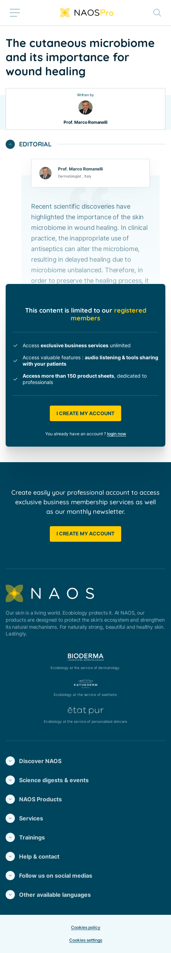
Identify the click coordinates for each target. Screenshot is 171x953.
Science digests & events (47, 780)
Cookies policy (85, 927)
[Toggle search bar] (157, 13)
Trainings (25, 837)
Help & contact (32, 856)
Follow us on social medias (49, 875)
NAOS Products (34, 799)
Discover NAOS (33, 761)
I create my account (85, 413)
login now (116, 433)
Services (24, 818)
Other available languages (48, 894)
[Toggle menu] (15, 13)
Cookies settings (85, 940)
